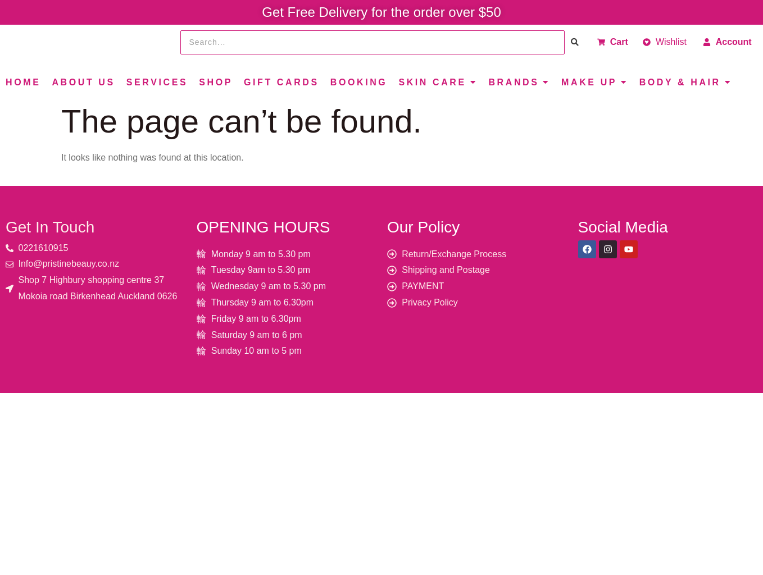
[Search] (372, 42)
